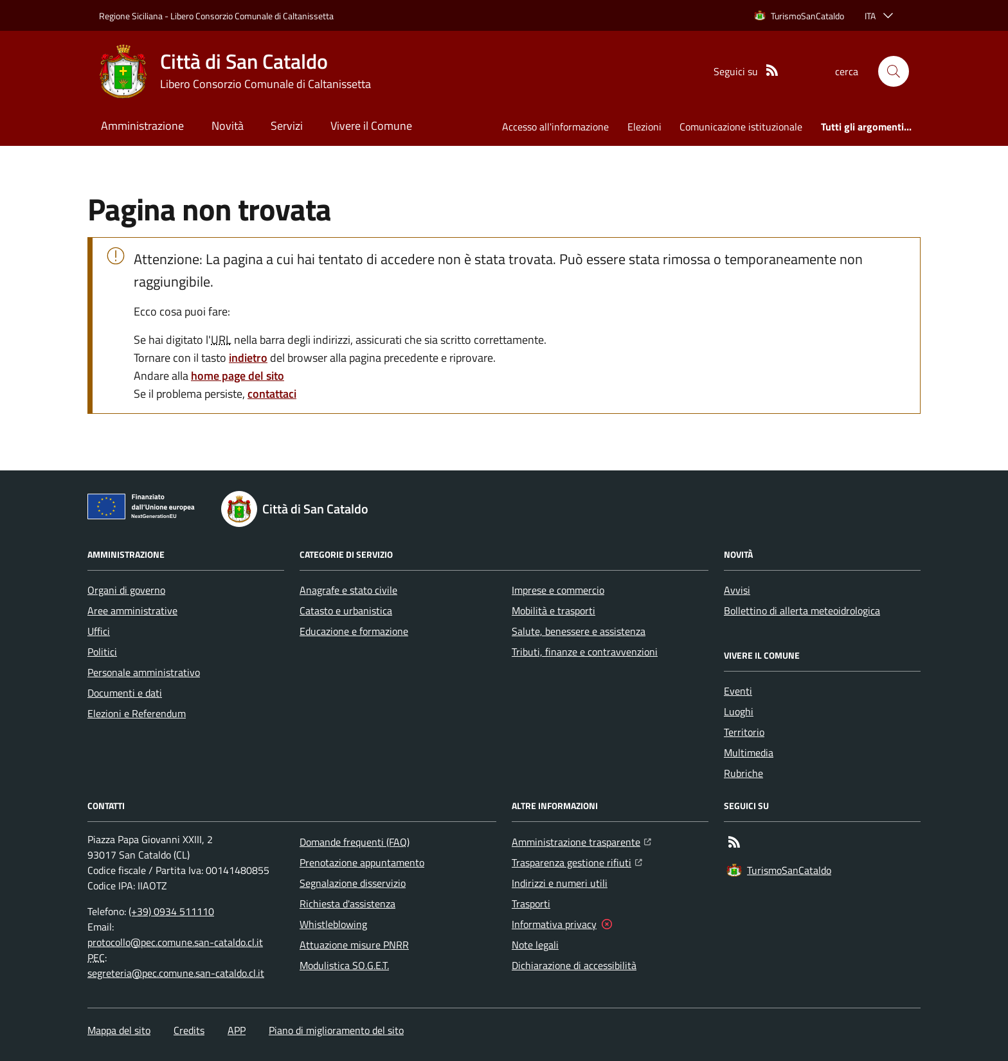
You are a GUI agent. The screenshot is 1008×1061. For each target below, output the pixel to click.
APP (237, 1030)
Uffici (98, 631)
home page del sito (237, 375)
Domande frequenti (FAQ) (355, 842)
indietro (248, 357)
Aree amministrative (132, 610)
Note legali (535, 944)
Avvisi (737, 590)
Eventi (738, 691)
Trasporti (531, 903)
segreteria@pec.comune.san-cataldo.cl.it (175, 973)
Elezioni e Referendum (136, 713)
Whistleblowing (333, 924)
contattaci (272, 393)
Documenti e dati (124, 692)
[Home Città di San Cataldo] (235, 71)
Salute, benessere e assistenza (578, 631)
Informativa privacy (554, 924)
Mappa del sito (118, 1030)
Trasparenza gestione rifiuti (577, 861)
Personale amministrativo (143, 672)
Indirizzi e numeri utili (560, 883)
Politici (102, 651)
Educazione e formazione (354, 631)
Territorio (744, 732)
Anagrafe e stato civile (348, 590)
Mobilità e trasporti (553, 610)
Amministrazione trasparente (581, 841)
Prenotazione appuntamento (362, 862)
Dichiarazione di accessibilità (574, 965)
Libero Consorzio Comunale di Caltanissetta (252, 15)
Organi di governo (126, 590)
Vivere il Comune (371, 125)
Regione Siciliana (131, 15)
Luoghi (738, 711)
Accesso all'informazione (555, 126)
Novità (228, 125)
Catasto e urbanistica (346, 610)
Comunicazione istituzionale (741, 126)
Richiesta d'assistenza (347, 903)
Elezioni (644, 126)
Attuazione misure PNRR (354, 944)
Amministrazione (142, 125)
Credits (189, 1030)
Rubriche (743, 773)
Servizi (287, 125)
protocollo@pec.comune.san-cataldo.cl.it (175, 942)
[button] (893, 71)
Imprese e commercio (558, 590)
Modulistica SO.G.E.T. (344, 965)
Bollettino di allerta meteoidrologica (802, 610)
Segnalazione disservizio (353, 883)
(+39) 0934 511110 (171, 911)
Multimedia (748, 752)
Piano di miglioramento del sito (336, 1030)
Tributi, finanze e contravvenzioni (585, 651)
